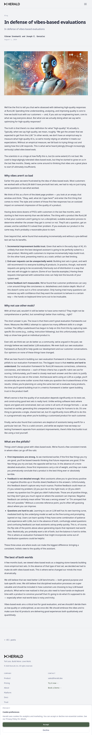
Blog (6, 15)
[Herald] (12, 4)
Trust (6, 702)
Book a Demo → (55, 688)
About (6, 688)
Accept (46, 724)
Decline (46, 730)
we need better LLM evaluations (35, 345)
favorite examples (60, 271)
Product (7, 678)
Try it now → (53, 683)
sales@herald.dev (55, 678)
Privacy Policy (11, 719)
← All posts (10, 640)
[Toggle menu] (85, 4)
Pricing (7, 683)
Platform (7, 692)
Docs (6, 697)
